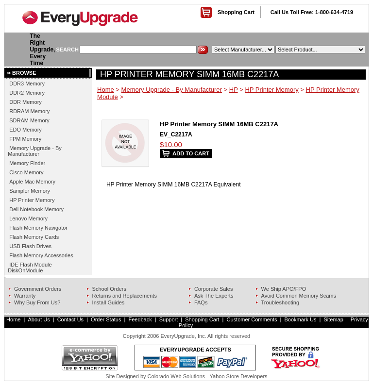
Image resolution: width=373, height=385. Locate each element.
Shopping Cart (236, 12)
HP (233, 89)
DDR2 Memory (27, 93)
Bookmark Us (300, 319)
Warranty (24, 296)
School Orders (109, 289)
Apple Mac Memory (32, 181)
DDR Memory (25, 102)
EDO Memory (25, 130)
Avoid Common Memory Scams (298, 296)
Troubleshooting (280, 302)
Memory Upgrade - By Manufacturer (35, 151)
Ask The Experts (214, 296)
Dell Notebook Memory (36, 209)
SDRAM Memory (29, 120)
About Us (39, 319)
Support (168, 319)
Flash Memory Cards (34, 237)
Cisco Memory (26, 172)
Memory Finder (27, 163)
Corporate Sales (213, 289)
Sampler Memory (29, 191)
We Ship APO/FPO (283, 289)
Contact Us (70, 319)
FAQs (201, 302)
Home (105, 89)
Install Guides (108, 302)
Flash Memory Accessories (41, 255)
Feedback (140, 319)
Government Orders (37, 289)
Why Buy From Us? (37, 302)
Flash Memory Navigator (38, 228)
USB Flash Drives (30, 246)
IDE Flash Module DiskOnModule (29, 267)
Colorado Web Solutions (176, 376)
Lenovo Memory (28, 218)
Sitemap (333, 319)
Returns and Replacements (124, 296)
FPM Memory (25, 139)
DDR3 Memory (27, 83)
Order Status (106, 319)
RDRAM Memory (29, 111)
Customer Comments (252, 319)
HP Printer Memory (31, 200)
